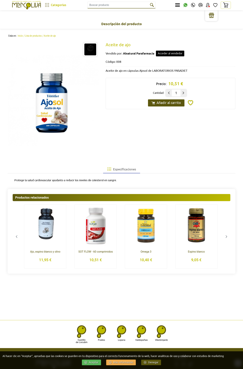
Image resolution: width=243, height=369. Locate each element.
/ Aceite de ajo (49, 35)
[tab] (121, 169)
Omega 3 (146, 251)
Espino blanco (196, 251)
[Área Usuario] (208, 5)
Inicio (20, 35)
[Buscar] (152, 5)
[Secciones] (177, 5)
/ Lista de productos (33, 35)
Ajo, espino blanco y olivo (45, 251)
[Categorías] (55, 5)
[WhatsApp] (185, 5)
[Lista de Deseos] (215, 5)
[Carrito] (225, 5)
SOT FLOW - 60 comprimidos (95, 251)
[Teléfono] (193, 5)
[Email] (200, 5)
